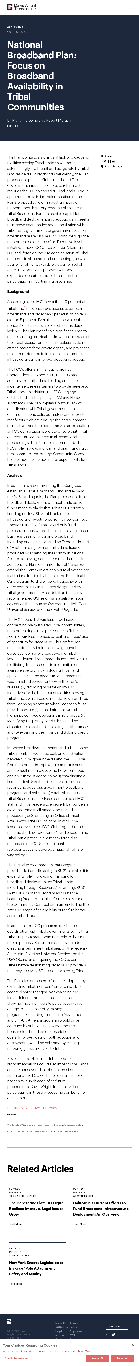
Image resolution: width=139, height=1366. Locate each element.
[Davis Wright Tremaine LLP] (21, 7)
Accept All (97, 1358)
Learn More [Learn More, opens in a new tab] (84, 1351)
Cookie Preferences (16, 1358)
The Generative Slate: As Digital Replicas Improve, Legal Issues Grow (36, 1208)
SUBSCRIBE (116, 1326)
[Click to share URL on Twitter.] (105, 161)
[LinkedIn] (107, 1334)
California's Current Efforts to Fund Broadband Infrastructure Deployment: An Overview (100, 1208)
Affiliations (61, 1327)
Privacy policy (74, 1325)
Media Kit (60, 1323)
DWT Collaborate (77, 1337)
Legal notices (59, 1333)
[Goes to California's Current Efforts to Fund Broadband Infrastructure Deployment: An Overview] (79, 1224)
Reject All (122, 1358)
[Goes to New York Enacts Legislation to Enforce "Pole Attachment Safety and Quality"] (15, 1284)
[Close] (133, 1345)
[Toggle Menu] (130, 7)
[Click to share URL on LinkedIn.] (113, 161)
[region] (69, 1352)
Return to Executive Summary (32, 1108)
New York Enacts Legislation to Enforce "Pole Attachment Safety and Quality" (36, 1268)
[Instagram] (113, 1334)
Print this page (113, 166)
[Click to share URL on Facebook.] (109, 161)
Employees (76, 1331)
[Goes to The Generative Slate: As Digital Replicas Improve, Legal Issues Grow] (15, 1224)
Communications (18, 31)
